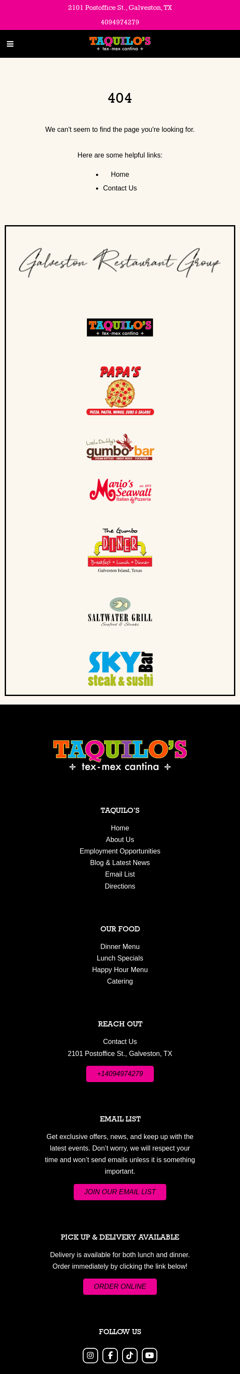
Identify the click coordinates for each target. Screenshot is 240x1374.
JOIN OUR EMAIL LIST (120, 1192)
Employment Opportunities (120, 851)
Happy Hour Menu (120, 969)
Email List (120, 874)
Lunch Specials (120, 958)
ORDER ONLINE (120, 1286)
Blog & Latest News (120, 862)
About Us (120, 839)
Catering (120, 981)
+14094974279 (120, 1073)
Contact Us (120, 188)
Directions (120, 886)
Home (120, 174)
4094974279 (120, 22)
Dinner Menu (120, 946)
